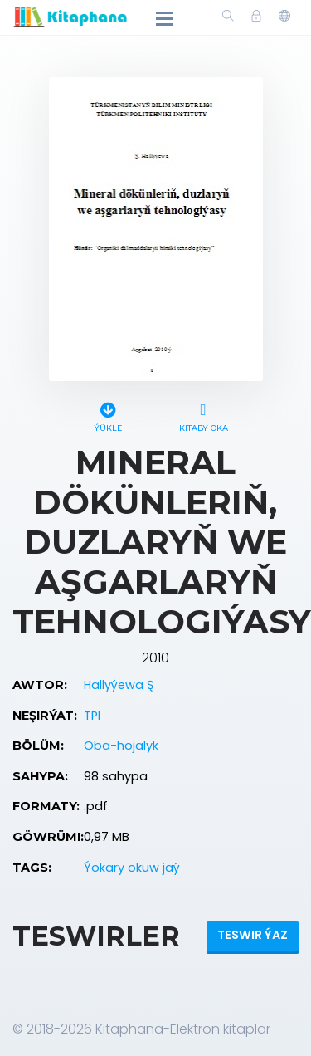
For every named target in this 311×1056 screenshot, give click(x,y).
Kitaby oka (203, 415)
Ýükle (108, 415)
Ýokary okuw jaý (132, 867)
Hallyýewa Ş (118, 685)
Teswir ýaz (252, 934)
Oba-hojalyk (121, 745)
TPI (92, 715)
